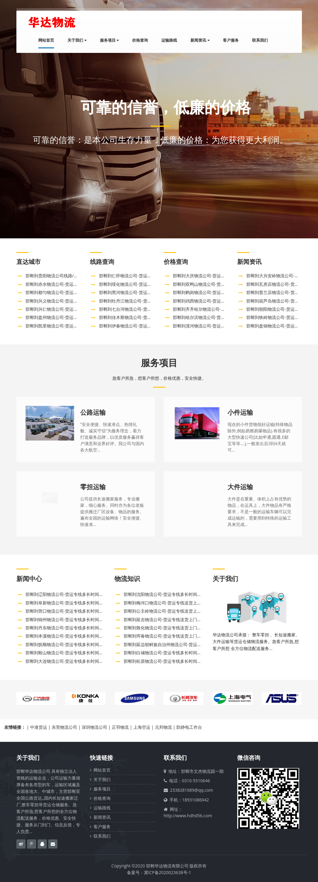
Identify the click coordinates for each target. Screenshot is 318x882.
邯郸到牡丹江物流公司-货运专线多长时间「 (140, 301)
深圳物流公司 (94, 727)
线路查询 (102, 262)
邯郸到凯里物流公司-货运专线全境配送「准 (67, 326)
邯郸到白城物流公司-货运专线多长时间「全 (165, 652)
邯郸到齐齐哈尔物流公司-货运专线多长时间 (214, 309)
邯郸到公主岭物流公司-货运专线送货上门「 (165, 611)
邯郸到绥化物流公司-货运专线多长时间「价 (140, 284)
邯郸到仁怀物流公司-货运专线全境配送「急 (140, 275)
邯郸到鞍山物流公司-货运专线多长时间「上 (67, 652)
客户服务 (231, 40)
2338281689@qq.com (191, 790)
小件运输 (240, 412)
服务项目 (109, 40)
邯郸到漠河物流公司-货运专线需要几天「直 (214, 326)
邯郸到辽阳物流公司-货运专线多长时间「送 (67, 594)
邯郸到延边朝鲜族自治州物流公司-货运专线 (165, 644)
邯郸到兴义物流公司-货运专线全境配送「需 (67, 301)
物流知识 (127, 578)
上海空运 (141, 727)
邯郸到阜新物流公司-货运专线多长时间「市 (67, 603)
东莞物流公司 (64, 727)
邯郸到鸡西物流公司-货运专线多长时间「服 (214, 301)
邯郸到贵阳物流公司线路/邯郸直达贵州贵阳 (67, 275)
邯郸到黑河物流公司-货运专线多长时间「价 (140, 292)
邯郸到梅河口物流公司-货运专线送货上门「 (165, 603)
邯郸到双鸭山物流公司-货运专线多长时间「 (214, 284)
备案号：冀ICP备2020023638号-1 (159, 872)
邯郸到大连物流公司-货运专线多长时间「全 (67, 661)
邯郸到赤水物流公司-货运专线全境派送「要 (67, 284)
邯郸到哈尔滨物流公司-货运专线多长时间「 (214, 317)
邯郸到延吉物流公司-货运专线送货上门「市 (165, 619)
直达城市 (28, 262)
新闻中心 (29, 578)
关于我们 (76, 40)
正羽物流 (120, 727)
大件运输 (240, 487)
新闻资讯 (199, 40)
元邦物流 (163, 727)
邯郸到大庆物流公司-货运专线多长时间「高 (214, 275)
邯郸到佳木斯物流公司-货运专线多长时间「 (140, 317)
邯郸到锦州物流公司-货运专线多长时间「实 (67, 619)
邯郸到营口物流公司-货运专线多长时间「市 (67, 611)
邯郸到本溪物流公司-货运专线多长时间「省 (67, 636)
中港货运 (38, 727)
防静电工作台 (189, 727)
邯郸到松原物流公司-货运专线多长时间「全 (165, 661)
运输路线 (169, 40)
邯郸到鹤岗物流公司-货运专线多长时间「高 (214, 292)
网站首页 (46, 40)
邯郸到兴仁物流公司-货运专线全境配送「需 (67, 309)
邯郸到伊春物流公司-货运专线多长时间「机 (140, 326)
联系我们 (260, 40)
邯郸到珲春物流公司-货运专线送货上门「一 (165, 636)
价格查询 (140, 40)
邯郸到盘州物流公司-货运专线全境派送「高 (67, 317)
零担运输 (93, 487)
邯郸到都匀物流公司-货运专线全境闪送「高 (67, 292)
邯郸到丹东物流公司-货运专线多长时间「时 (67, 628)
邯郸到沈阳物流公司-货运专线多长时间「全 (165, 594)
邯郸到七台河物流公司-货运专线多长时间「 (140, 309)
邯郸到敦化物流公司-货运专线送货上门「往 (165, 628)
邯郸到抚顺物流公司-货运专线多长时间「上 (67, 644)
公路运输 (93, 412)
